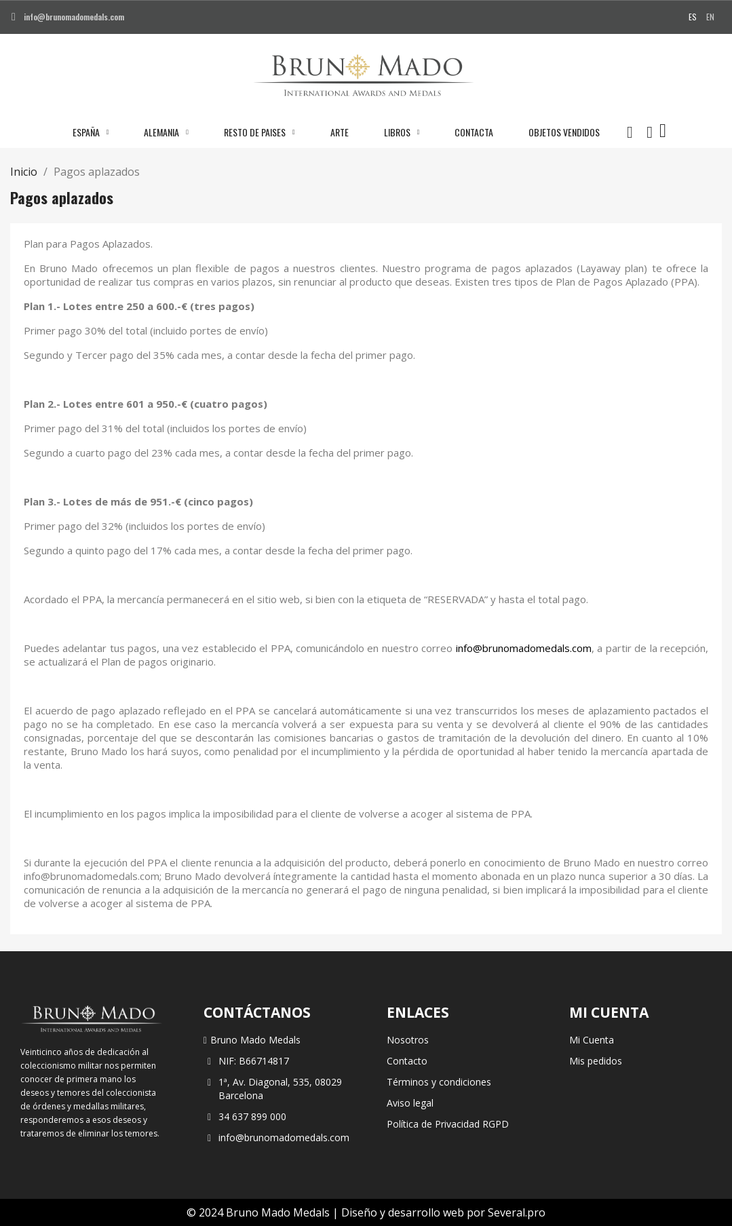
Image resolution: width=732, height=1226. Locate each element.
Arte (339, 132)
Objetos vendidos (564, 132)
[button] (629, 132)
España (91, 132)
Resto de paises (259, 132)
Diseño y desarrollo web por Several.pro (443, 1212)
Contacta (474, 132)
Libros (402, 132)
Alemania (166, 132)
